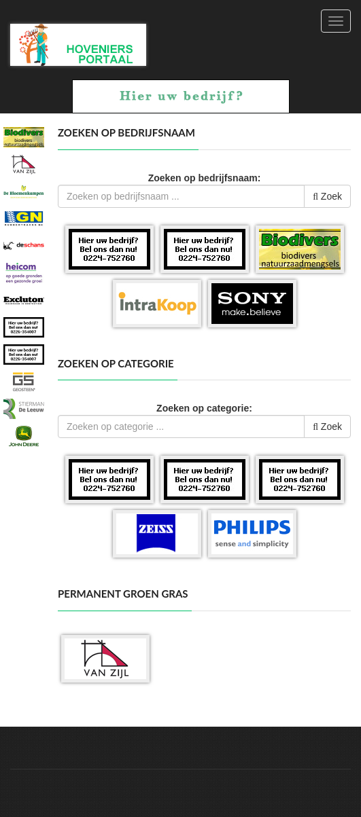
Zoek (327, 196)
